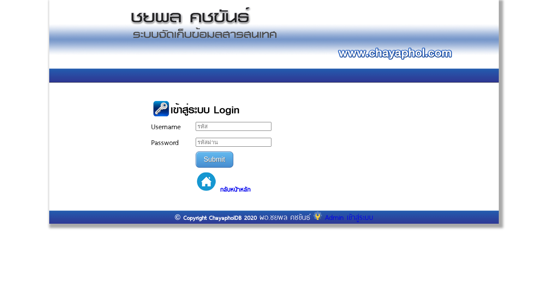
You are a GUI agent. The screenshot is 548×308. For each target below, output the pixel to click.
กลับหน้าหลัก (235, 189)
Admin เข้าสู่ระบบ (343, 217)
